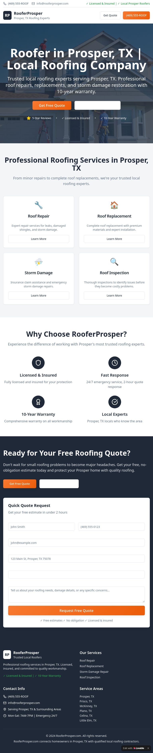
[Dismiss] (148, 748)
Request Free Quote (77, 610)
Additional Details (20, 584)
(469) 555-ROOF (136, 15)
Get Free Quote (52, 105)
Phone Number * (89, 520)
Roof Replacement (92, 666)
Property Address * (20, 552)
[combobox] (76, 575)
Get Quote (110, 15)
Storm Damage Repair (94, 672)
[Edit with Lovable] (134, 748)
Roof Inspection (90, 677)
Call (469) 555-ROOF (59, 484)
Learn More (38, 239)
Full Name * (16, 520)
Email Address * (18, 536)
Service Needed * (19, 568)
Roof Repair (87, 660)
